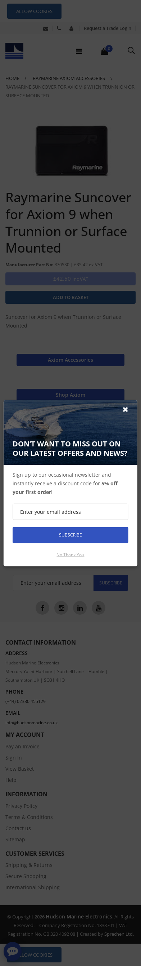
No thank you (70, 554)
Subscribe (70, 535)
